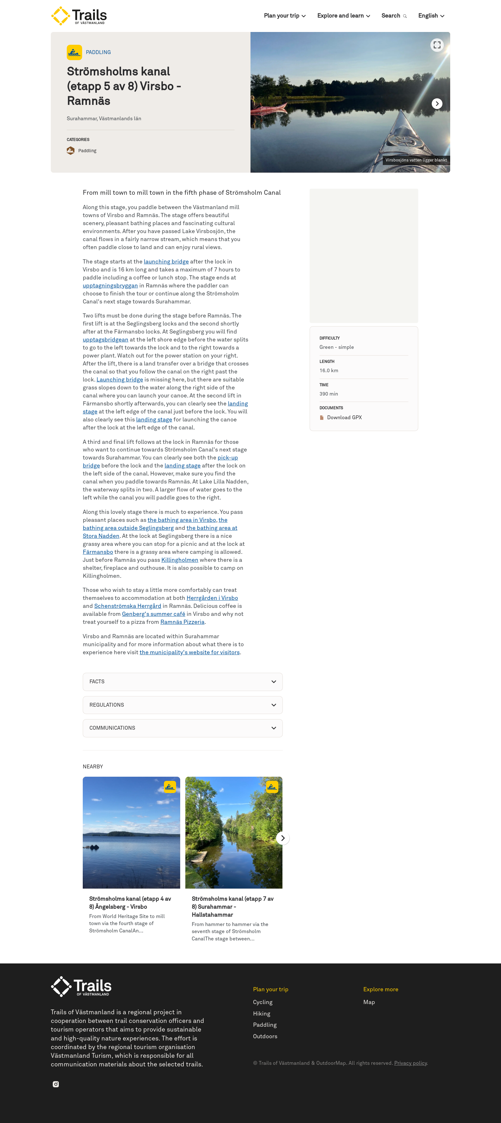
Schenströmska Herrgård (127, 606)
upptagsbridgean (105, 340)
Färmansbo (98, 552)
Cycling (263, 1002)
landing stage (154, 420)
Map (369, 1002)
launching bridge (166, 262)
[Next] (437, 103)
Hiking (261, 1014)
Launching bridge (119, 380)
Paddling (265, 1025)
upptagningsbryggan (110, 286)
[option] (350, 102)
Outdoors (265, 1037)
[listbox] (350, 102)
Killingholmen (179, 560)
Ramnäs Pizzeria (182, 622)
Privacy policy (410, 1063)
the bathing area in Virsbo (182, 520)
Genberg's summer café (153, 614)
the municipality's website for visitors (190, 653)
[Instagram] (55, 1084)
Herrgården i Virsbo (212, 598)
